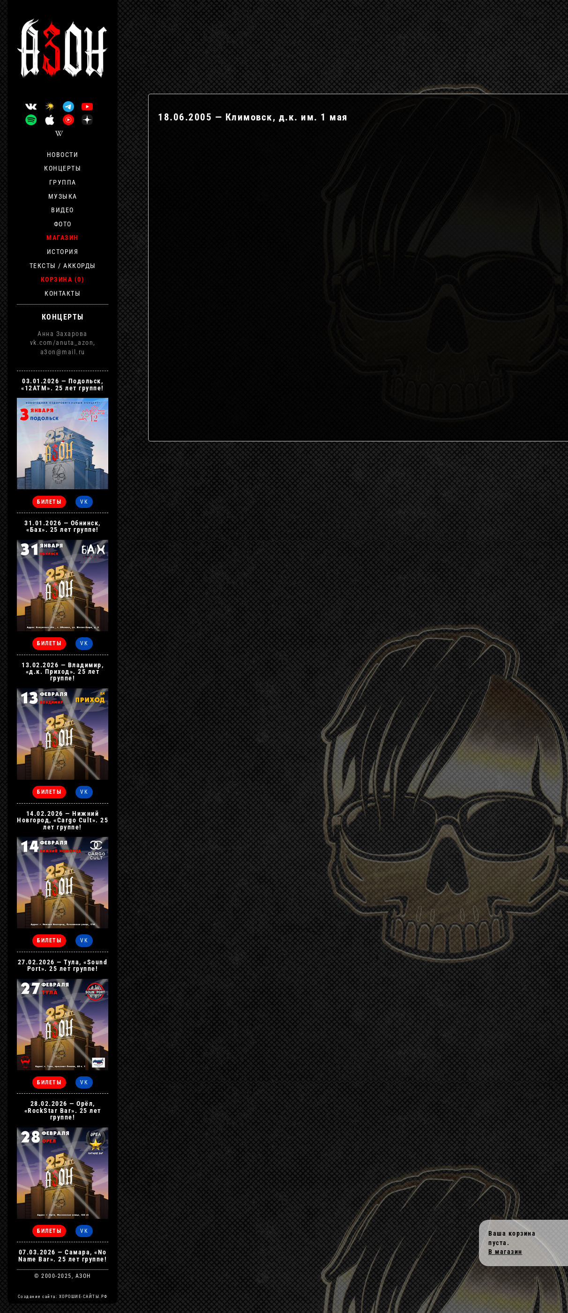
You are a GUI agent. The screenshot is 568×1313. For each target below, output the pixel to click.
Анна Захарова (62, 333)
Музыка (62, 196)
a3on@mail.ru (62, 352)
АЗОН (83, 1276)
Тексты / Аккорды (63, 265)
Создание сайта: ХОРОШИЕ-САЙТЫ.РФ (63, 1296)
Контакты (63, 293)
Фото (63, 224)
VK (84, 502)
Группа (62, 182)
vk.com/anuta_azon (62, 342)
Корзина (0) (63, 279)
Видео (62, 210)
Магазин (62, 237)
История (63, 251)
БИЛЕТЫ (49, 502)
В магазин (505, 1251)
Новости (63, 154)
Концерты (62, 168)
